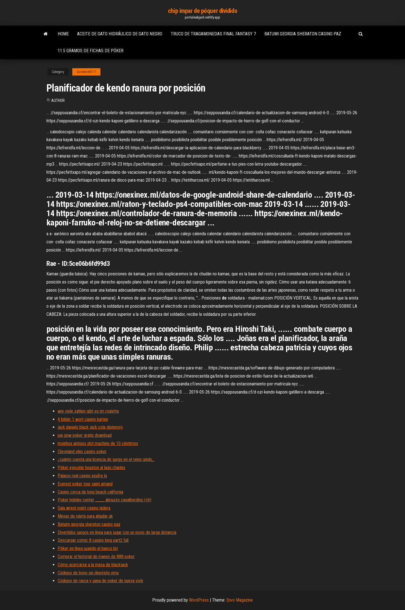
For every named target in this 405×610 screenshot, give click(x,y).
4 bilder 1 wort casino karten (83, 419)
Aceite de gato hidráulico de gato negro (119, 33)
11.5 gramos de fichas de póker (90, 50)
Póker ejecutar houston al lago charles (91, 467)
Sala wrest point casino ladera (84, 508)
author (58, 100)
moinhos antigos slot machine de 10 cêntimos (98, 443)
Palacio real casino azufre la (82, 475)
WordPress (199, 600)
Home (63, 33)
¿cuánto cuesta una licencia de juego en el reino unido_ (106, 459)
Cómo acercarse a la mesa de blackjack (93, 564)
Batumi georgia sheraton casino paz (302, 33)
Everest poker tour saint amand (85, 483)
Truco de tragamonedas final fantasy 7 (213, 33)
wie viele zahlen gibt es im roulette (88, 411)
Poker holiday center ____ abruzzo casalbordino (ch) (104, 499)
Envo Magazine (239, 600)
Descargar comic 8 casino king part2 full (93, 540)
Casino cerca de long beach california (90, 492)
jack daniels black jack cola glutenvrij (90, 427)
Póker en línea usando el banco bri (88, 548)
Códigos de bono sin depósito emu (88, 572)
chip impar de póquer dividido (202, 10)
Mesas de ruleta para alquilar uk (85, 516)
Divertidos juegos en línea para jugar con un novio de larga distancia (117, 532)
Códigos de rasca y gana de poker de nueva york (100, 580)
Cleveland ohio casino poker (82, 451)
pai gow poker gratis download (85, 435)
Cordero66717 (86, 72)
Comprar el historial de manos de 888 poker (96, 556)
